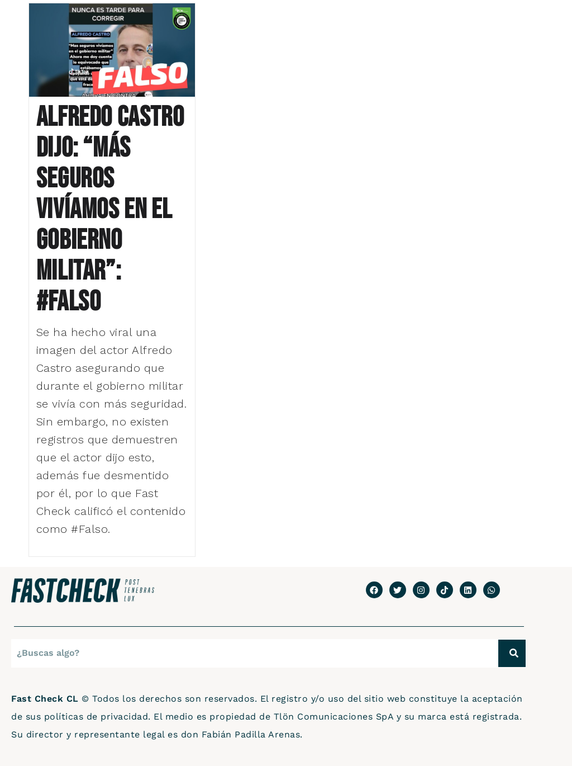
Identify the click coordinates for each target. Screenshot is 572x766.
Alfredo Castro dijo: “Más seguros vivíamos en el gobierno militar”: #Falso (110, 210)
